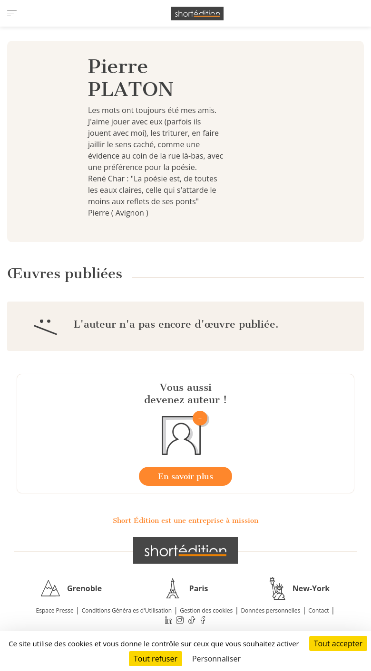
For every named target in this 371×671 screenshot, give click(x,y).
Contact (318, 610)
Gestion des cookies (206, 610)
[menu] (12, 13)
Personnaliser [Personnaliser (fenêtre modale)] (216, 658)
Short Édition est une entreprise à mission (185, 520)
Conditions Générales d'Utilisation (127, 610)
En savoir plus (185, 476)
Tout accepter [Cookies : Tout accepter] (338, 643)
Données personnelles (270, 610)
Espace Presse (55, 610)
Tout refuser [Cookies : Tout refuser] (155, 658)
